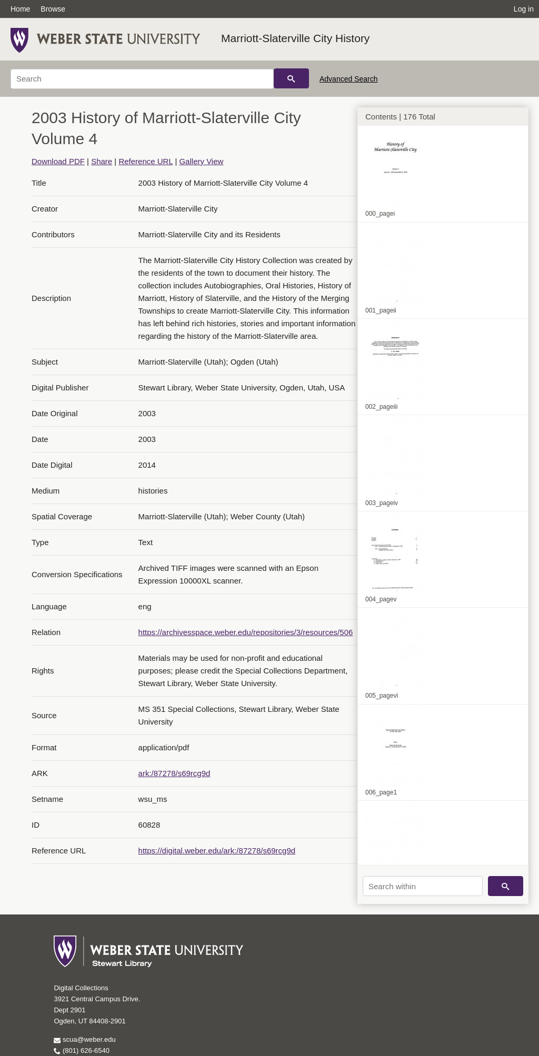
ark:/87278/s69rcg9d (174, 773)
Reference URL (145, 161)
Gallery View (201, 161)
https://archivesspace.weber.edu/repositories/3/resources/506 (245, 632)
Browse (53, 9)
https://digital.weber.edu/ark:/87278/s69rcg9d (217, 850)
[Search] (142, 79)
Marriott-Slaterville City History (295, 38)
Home (20, 9)
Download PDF (58, 161)
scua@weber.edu (84, 1039)
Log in (524, 9)
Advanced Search (349, 79)
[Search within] (423, 886)
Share (101, 161)
